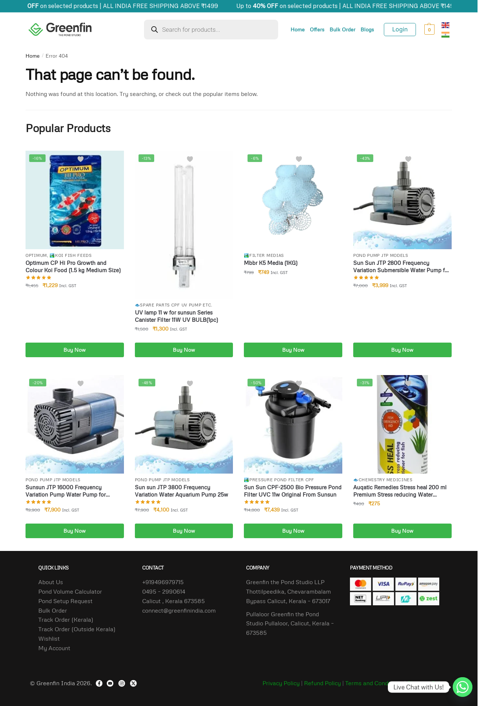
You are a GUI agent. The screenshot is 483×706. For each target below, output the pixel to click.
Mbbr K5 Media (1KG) (270, 262)
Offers (317, 29)
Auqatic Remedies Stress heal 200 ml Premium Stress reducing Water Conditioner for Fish (400, 491)
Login (400, 29)
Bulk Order (342, 29)
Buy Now (74, 350)
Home (298, 29)
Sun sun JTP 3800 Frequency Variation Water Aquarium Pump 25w (181, 491)
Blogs (367, 29)
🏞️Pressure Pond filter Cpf (279, 479)
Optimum (36, 255)
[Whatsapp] (462, 687)
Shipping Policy (427, 683)
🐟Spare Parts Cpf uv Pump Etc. (174, 304)
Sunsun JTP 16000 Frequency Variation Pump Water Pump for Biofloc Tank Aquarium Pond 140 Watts (75, 491)
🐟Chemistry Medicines (383, 479)
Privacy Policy (281, 683)
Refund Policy (322, 683)
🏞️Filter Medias (264, 255)
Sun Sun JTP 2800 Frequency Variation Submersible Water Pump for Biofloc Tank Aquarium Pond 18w (401, 266)
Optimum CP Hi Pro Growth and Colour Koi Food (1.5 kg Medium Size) (73, 266)
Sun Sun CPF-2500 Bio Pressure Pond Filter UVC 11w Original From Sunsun (293, 491)
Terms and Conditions (374, 683)
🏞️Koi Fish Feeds (71, 255)
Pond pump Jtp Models (380, 255)
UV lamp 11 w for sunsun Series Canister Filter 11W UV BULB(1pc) (176, 316)
